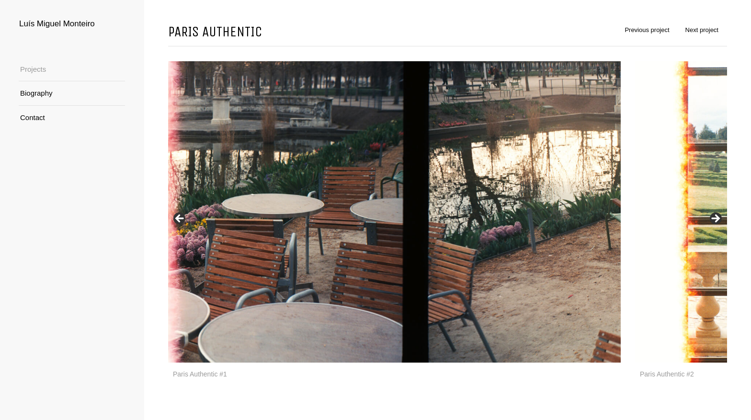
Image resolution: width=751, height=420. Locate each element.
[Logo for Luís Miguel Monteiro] (72, 24)
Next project (701, 29)
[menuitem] (72, 69)
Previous (180, 219)
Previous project (647, 29)
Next (715, 219)
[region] (447, 221)
